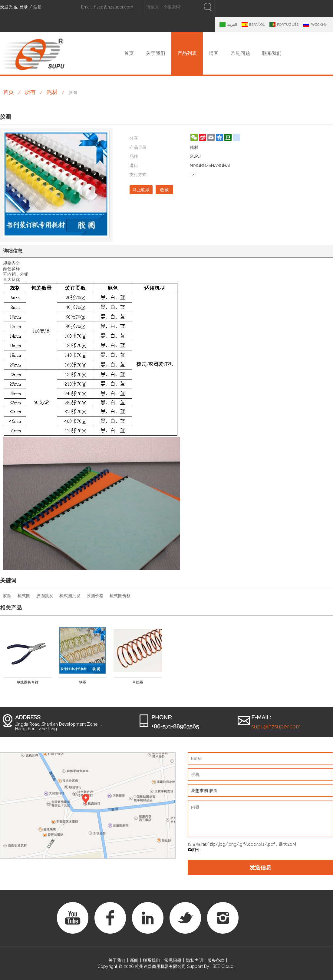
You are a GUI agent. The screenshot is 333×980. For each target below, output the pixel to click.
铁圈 (82, 682)
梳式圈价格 (120, 595)
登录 (23, 7)
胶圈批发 (44, 595)
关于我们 (155, 53)
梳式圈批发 (70, 595)
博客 (214, 53)
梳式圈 (24, 595)
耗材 (52, 92)
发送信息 (260, 867)
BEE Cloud (223, 966)
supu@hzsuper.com (276, 726)
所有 (30, 92)
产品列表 (187, 53)
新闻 (134, 960)
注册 (37, 7)
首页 (129, 53)
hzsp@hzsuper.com (113, 7)
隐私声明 (194, 960)
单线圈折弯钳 (27, 682)
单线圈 (137, 682)
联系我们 (272, 53)
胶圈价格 (95, 595)
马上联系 (141, 189)
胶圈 (7, 595)
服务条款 (215, 960)
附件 (194, 850)
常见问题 (240, 53)
